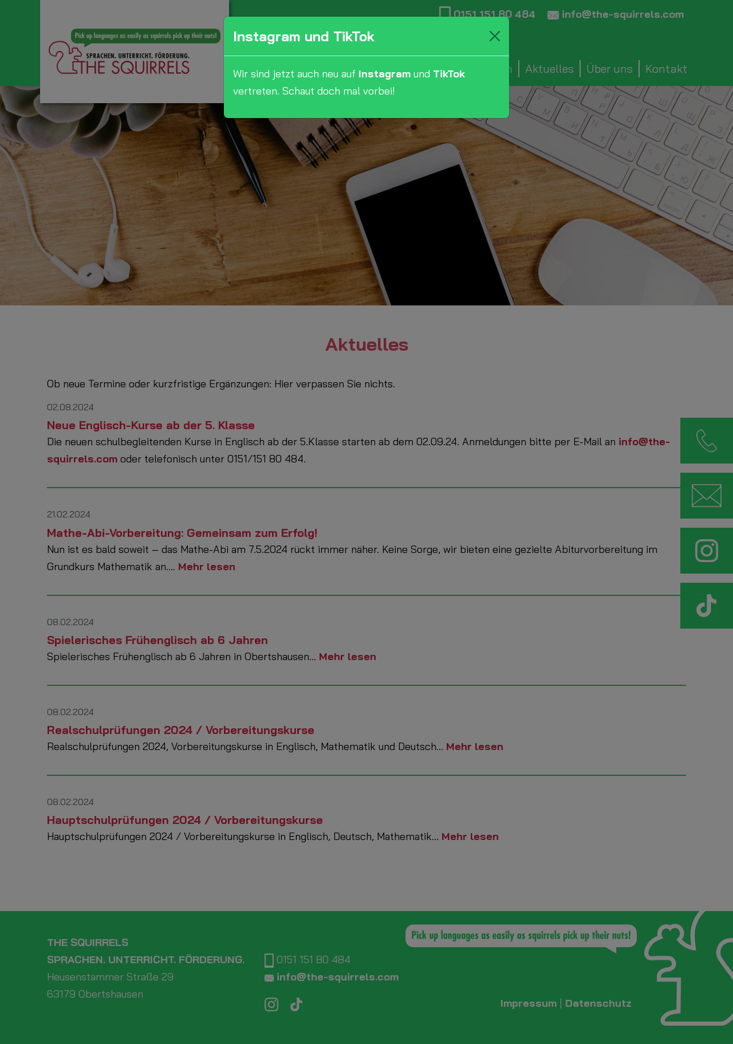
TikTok (449, 73)
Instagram (384, 73)
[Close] (495, 36)
